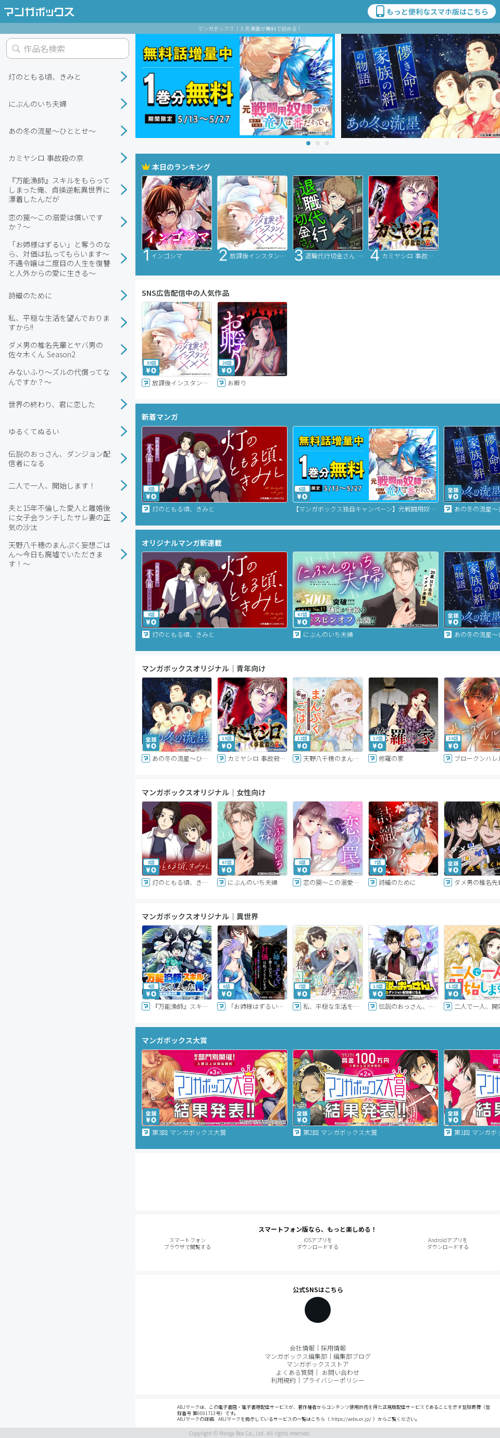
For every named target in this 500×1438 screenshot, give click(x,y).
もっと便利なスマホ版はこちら (431, 11)
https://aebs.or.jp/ (351, 1419)
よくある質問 (295, 1372)
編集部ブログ (352, 1356)
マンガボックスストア (317, 1363)
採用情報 (333, 1347)
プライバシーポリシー (333, 1380)
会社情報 (302, 1347)
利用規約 (283, 1380)
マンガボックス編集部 (296, 1356)
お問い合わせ (340, 1372)
